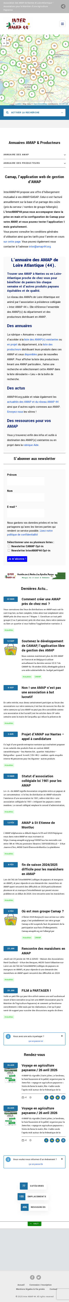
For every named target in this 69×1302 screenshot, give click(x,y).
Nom (10, 491)
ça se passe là (36, 1164)
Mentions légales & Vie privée (30, 1289)
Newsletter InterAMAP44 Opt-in (29, 550)
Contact (53, 1289)
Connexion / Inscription (40, 1285)
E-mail (12, 507)
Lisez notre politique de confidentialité (30, 533)
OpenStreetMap (40, 104)
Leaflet (18, 104)
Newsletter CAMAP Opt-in (25, 546)
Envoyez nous (15, 412)
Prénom (12, 475)
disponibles (30, 354)
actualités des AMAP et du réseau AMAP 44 (33, 402)
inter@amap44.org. (40, 247)
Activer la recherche (22, 112)
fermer (61, 1036)
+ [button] (4, 38)
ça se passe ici (36, 1041)
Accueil (21, 1285)
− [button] (4, 43)
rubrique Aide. (31, 445)
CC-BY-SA (63, 104)
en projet (12, 344)
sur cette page (12, 242)
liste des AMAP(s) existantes (41, 339)
